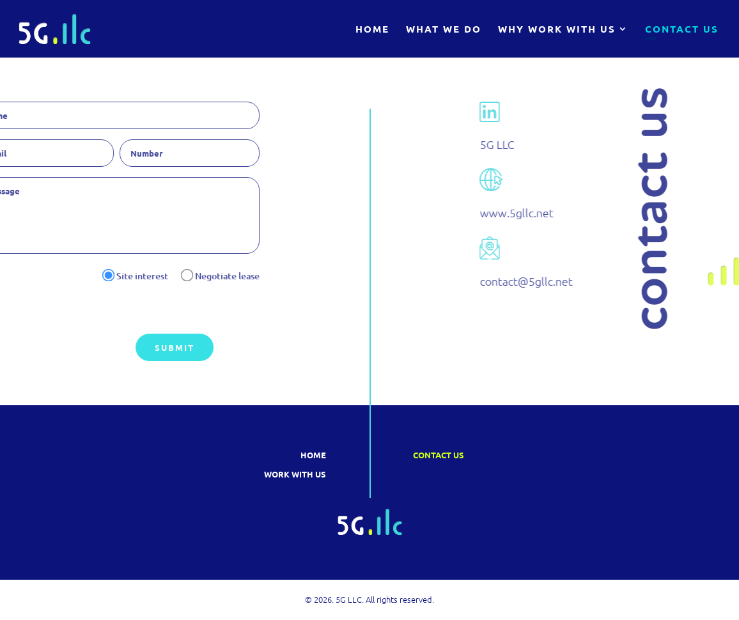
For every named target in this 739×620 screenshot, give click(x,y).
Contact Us (682, 29)
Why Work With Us (557, 29)
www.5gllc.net (581, 212)
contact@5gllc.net (590, 281)
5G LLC (561, 144)
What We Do (443, 29)
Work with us (295, 474)
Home (372, 29)
